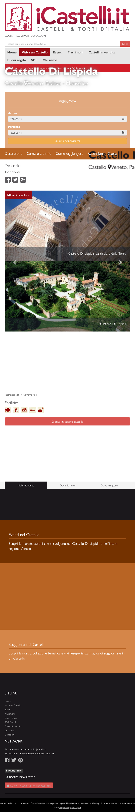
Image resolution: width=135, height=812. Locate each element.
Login (9, 36)
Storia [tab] (112, 153)
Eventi (57, 52)
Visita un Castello (35, 52)
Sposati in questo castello (67, 421)
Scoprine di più (65, 807)
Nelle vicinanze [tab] (26, 485)
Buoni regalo (16, 60)
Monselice (77, 83)
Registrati (22, 36)
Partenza (14, 127)
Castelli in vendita (102, 52)
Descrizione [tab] (13, 153)
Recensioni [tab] (96, 153)
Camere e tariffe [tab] (39, 153)
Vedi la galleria (18, 195)
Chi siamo (50, 60)
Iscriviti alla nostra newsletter (29, 785)
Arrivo (12, 113)
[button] (14, 261)
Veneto (35, 83)
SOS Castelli (10, 722)
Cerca (125, 43)
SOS (34, 60)
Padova (53, 83)
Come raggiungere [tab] (69, 153)
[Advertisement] (67, 362)
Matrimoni (75, 52)
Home (12, 52)
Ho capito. (76, 807)
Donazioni (38, 36)
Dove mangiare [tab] (109, 485)
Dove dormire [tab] (67, 485)
